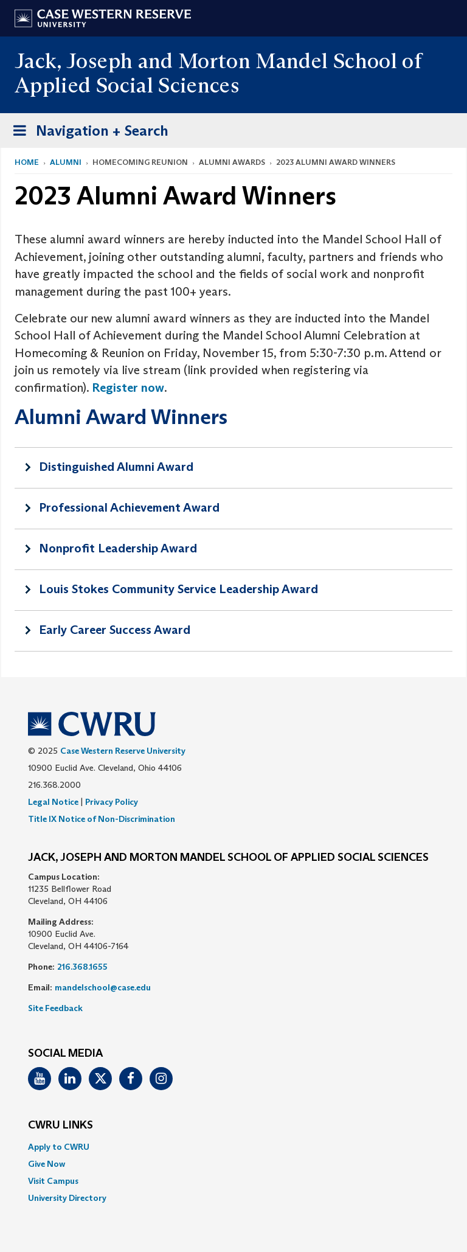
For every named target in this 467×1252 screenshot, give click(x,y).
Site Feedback (55, 1008)
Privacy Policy (111, 801)
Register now (128, 387)
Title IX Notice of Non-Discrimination (101, 818)
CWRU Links (60, 1125)
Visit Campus (53, 1180)
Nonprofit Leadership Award (118, 548)
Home (27, 162)
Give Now (46, 1163)
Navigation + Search (86, 133)
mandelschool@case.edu (103, 987)
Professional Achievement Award (129, 507)
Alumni (65, 162)
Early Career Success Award (114, 629)
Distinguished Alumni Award (116, 466)
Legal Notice (53, 801)
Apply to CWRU (58, 1146)
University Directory (67, 1197)
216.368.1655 (82, 966)
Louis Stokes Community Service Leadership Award (178, 589)
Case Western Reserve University (122, 750)
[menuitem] (233, 1146)
